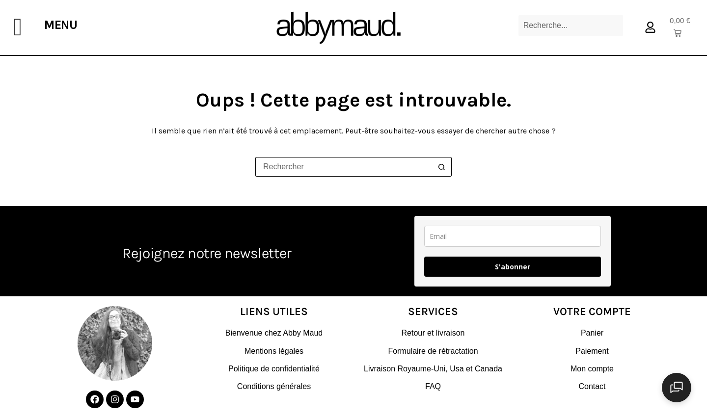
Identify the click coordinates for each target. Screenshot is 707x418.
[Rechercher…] (343, 167)
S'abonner (512, 266)
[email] (512, 236)
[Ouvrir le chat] (682, 393)
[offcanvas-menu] (18, 27)
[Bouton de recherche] (442, 167)
